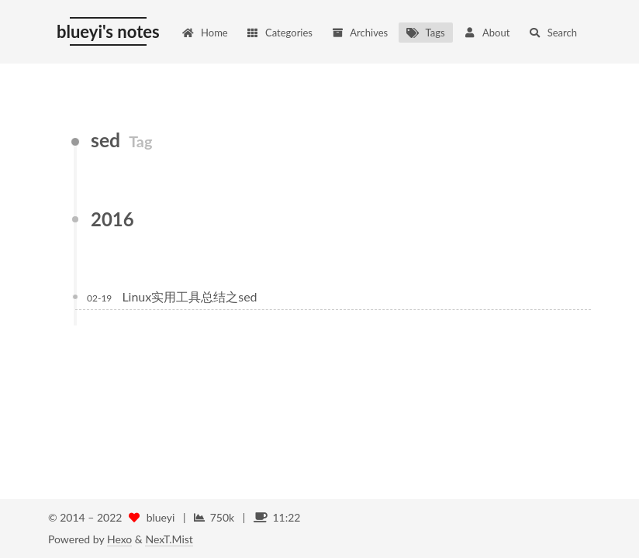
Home (205, 32)
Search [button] (552, 32)
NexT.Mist (168, 539)
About (487, 32)
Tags (425, 32)
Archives (359, 32)
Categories (280, 32)
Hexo (119, 539)
